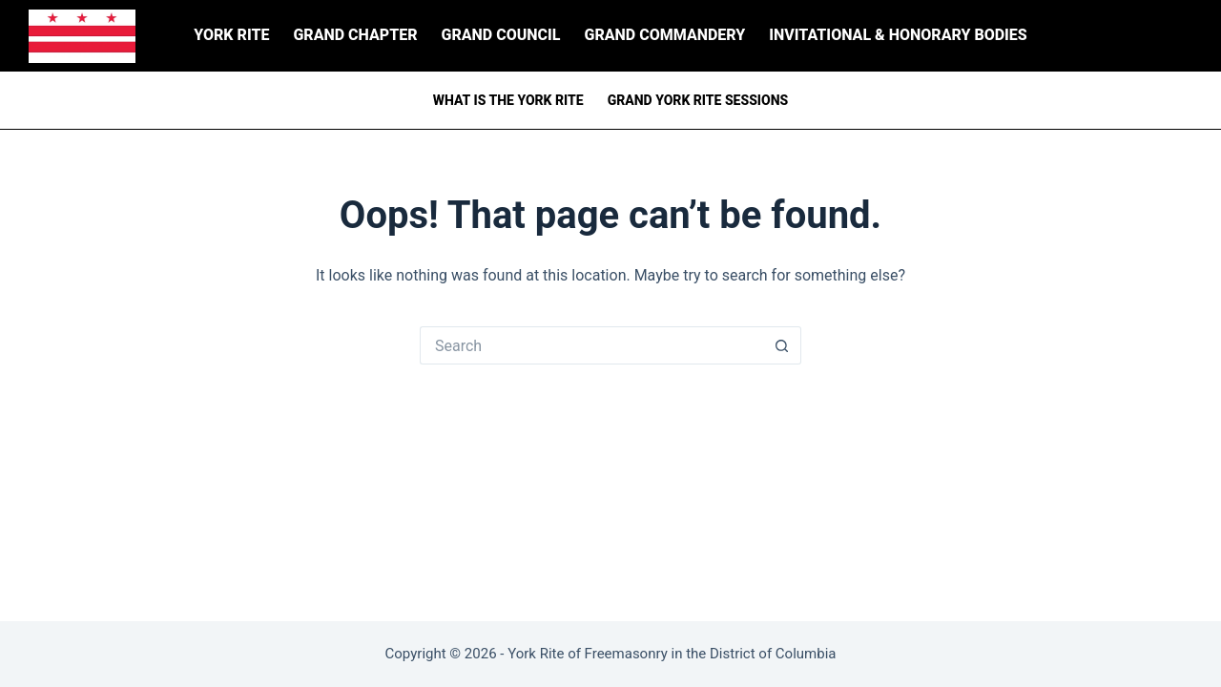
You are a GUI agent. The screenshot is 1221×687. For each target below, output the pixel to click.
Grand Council (501, 35)
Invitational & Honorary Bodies (897, 35)
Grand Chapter (355, 35)
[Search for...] (591, 345)
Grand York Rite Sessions (698, 100)
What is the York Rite (508, 100)
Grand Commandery (665, 35)
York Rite (231, 35)
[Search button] (782, 345)
